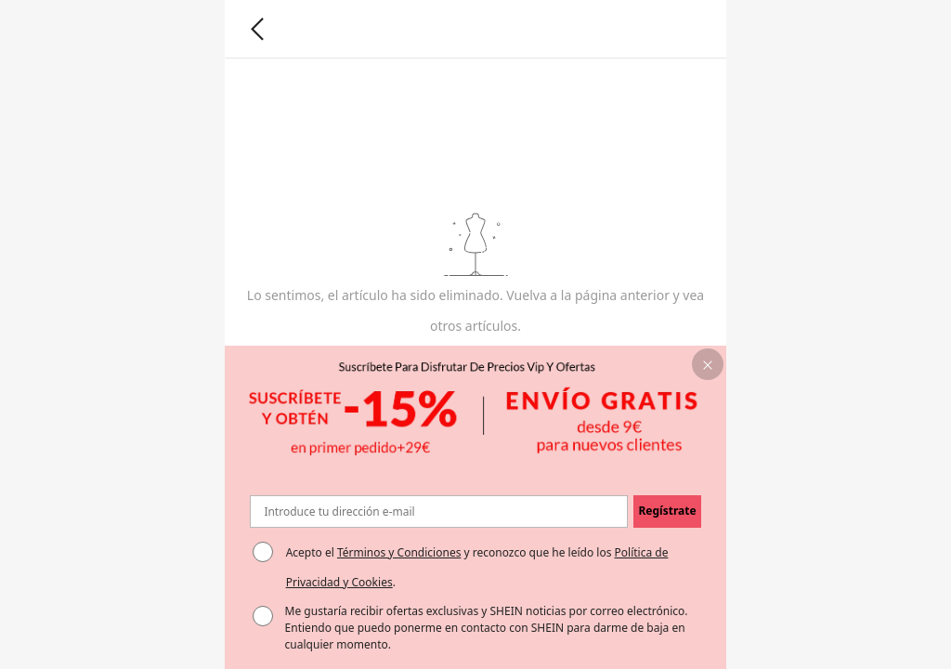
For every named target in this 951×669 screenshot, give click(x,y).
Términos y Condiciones (399, 552)
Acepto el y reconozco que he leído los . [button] (477, 567)
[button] (708, 364)
